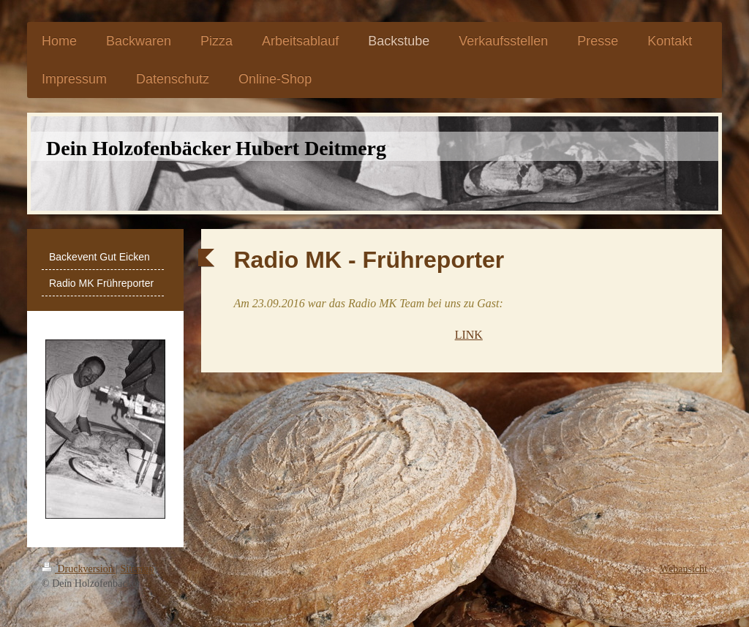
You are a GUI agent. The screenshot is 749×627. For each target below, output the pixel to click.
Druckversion (79, 568)
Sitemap (137, 568)
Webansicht (683, 568)
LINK (469, 334)
